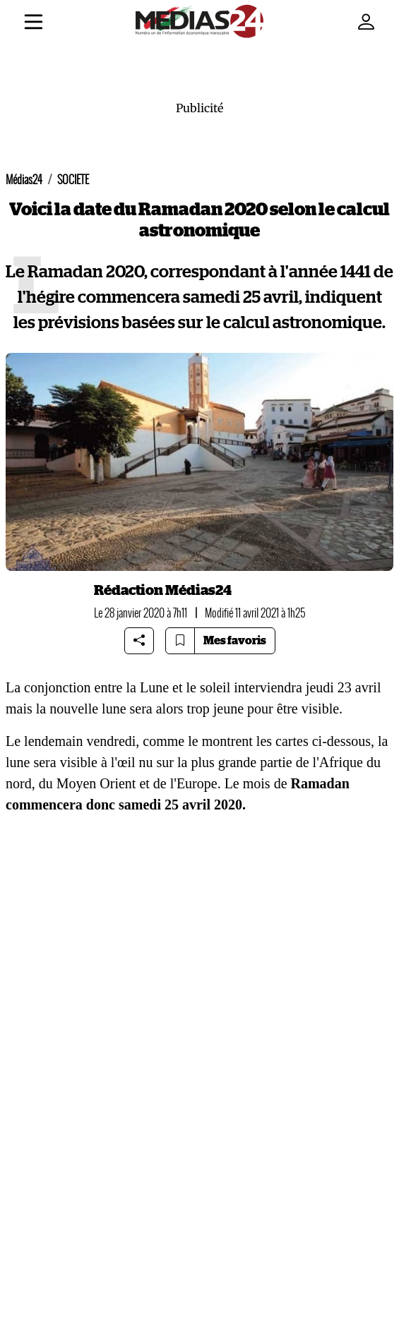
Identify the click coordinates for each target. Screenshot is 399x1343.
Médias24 (24, 179)
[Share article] (139, 640)
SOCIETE (73, 179)
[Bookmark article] (180, 640)
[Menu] (33, 24)
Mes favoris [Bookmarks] (234, 640)
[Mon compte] (365, 22)
